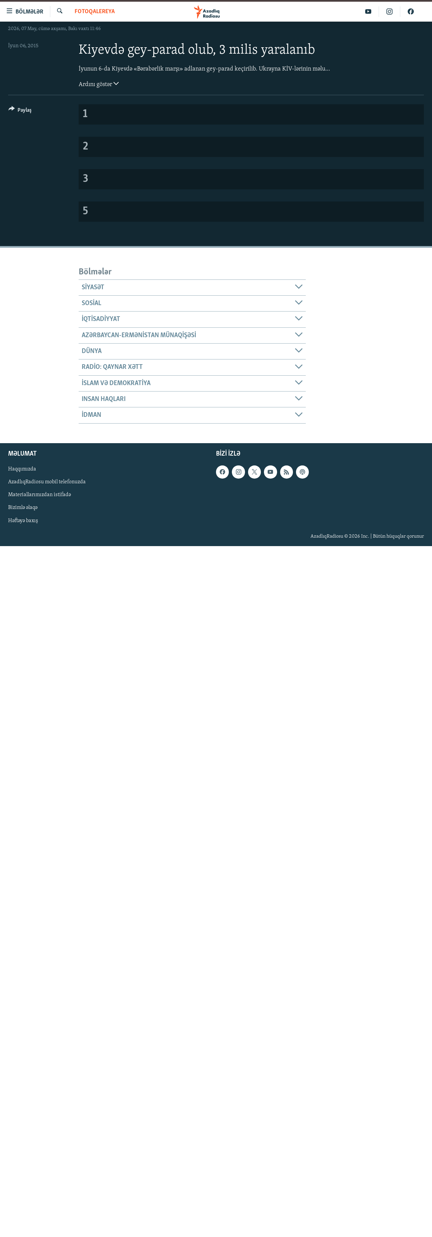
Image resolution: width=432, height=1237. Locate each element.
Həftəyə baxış (23, 520)
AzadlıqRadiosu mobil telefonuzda (47, 482)
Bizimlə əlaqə (22, 507)
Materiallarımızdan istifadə (39, 495)
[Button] (20, 111)
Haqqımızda (22, 469)
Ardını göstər (99, 84)
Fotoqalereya (95, 11)
